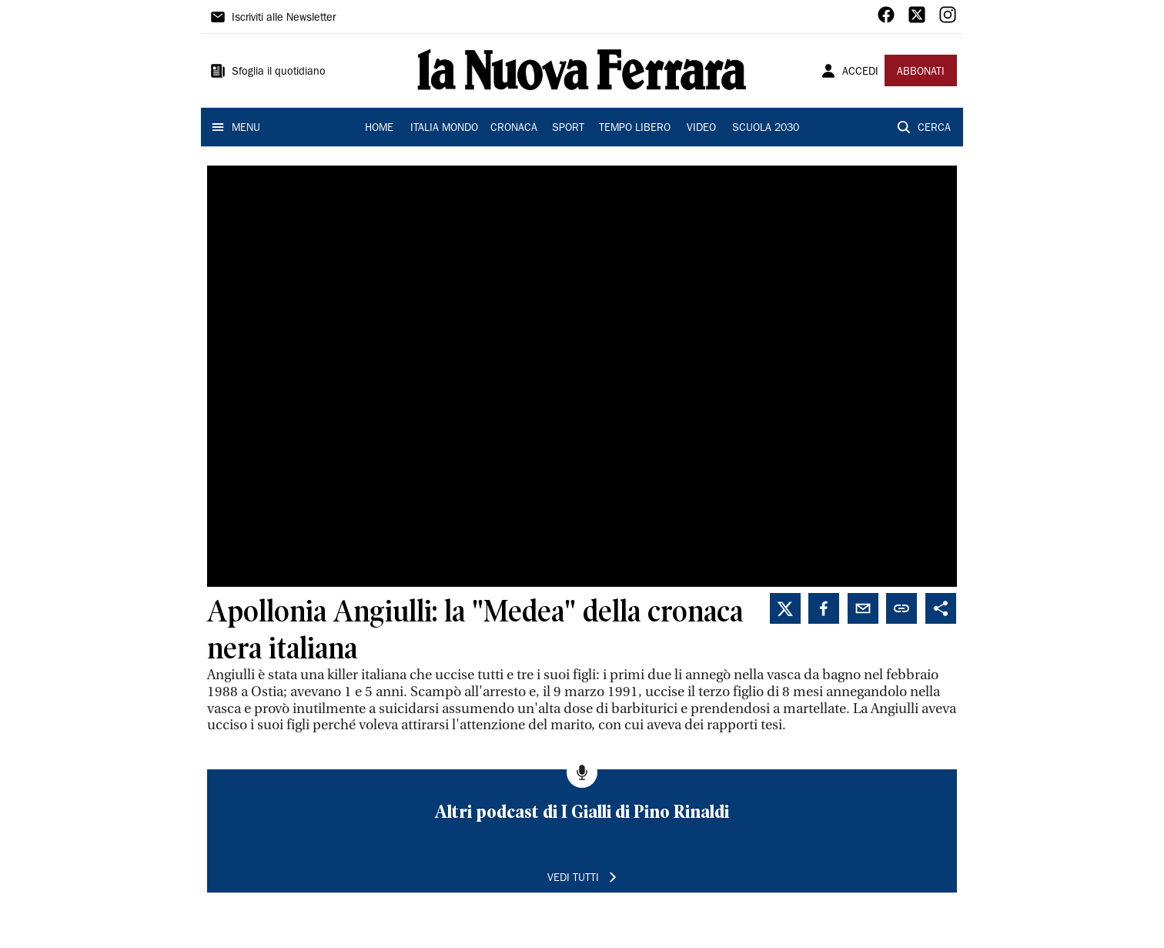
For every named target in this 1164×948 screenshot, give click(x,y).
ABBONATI (921, 72)
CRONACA (513, 128)
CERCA (934, 128)
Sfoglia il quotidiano (279, 72)
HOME (379, 128)
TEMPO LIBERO (635, 128)
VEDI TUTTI (573, 878)
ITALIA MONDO (444, 128)
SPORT (568, 128)
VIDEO (701, 128)
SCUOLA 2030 (765, 128)
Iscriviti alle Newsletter (284, 18)
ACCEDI (860, 72)
